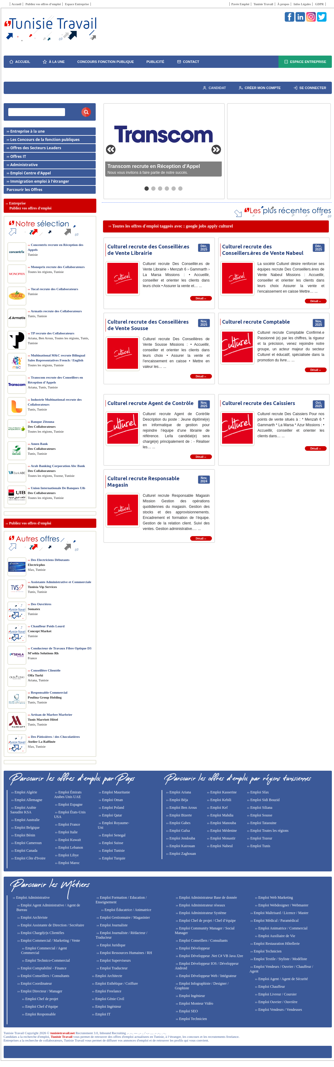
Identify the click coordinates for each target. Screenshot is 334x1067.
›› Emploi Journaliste (112, 925)
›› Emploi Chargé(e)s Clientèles (40, 933)
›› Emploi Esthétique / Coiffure (114, 983)
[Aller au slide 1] (146, 188)
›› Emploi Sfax (257, 792)
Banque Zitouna (41, 421)
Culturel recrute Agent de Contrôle (150, 403)
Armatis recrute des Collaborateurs (55, 311)
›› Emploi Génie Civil (107, 999)
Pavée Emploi (240, 4)
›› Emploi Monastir (221, 838)
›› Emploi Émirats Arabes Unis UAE (68, 794)
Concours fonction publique (105, 62)
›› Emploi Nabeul (219, 846)
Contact (188, 62)
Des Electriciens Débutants (49, 560)
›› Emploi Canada (23, 850)
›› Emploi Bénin (22, 835)
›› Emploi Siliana (259, 807)
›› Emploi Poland (111, 807)
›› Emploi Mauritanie (114, 792)
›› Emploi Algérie (23, 792)
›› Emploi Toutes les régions (267, 830)
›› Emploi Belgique (25, 827)
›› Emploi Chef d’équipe (39, 1006)
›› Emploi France (67, 824)
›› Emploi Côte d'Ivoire (28, 858)
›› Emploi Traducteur (112, 968)
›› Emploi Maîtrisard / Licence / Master (278, 913)
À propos (283, 4)
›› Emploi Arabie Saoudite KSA (23, 809)
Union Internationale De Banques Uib (56, 488)
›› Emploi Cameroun (26, 843)
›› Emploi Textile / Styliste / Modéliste (278, 959)
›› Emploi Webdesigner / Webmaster (281, 905)
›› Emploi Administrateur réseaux (200, 905)
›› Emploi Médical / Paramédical (273, 920)
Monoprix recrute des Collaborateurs (56, 267)
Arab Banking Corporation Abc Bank (56, 466)
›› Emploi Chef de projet (39, 999)
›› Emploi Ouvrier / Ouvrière (276, 1002)
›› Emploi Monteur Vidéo (194, 1003)
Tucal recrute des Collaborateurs (53, 289)
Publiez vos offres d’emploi (43, 4)
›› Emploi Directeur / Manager (40, 991)
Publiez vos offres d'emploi (30, 523)
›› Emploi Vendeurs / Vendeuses (278, 1009)
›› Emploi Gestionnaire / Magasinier (123, 917)
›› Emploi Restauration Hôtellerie (274, 943)
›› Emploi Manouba (221, 823)
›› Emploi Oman (110, 800)
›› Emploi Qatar (110, 815)
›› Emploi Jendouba (180, 838)
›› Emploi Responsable (38, 1014)
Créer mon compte (260, 88)
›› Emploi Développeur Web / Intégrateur (205, 976)
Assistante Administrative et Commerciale (59, 582)
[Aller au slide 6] (180, 188)
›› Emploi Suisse (110, 843)
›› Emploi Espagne (68, 804)
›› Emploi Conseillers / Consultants (43, 976)
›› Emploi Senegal (111, 835)
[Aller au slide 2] (153, 188)
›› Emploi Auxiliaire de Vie (274, 936)
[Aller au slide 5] (173, 188)
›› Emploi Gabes (177, 823)
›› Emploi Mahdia (219, 815)
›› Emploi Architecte (106, 976)
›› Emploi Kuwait (67, 840)
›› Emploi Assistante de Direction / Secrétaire (50, 925)
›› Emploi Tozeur (259, 838)
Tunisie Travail (263, 4)
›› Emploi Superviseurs (113, 960)
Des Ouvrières (40, 604)
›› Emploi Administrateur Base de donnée (206, 897)
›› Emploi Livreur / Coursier (275, 994)
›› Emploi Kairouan (180, 846)
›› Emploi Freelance (106, 991)
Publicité (155, 62)
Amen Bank (38, 444)
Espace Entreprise (77, 4)
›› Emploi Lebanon (68, 847)
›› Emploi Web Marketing (273, 897)
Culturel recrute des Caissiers (258, 403)
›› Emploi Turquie (111, 858)
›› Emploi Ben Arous (181, 807)
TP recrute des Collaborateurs (51, 333)
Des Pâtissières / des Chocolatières (54, 736)
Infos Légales (302, 4)
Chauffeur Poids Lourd (46, 626)
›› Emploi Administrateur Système (200, 913)
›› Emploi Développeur (192, 948)
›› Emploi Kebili (218, 800)
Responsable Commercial (47, 692)
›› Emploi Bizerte (178, 815)
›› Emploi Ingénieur (106, 1006)
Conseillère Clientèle (44, 670)
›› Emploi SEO (186, 1011)
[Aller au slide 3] (160, 188)
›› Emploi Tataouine (261, 823)
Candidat (214, 88)
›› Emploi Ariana (178, 792)
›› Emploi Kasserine (221, 792)
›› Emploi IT (101, 1014)
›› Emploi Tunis (258, 846)
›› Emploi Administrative (31, 897)
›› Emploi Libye (66, 855)
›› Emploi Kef (217, 807)
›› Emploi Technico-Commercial (45, 960)
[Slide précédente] (111, 149)
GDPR (319, 4)
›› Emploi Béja (176, 800)
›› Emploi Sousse (259, 815)
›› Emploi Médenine (221, 830)
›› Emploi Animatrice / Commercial (280, 928)
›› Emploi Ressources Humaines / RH (124, 953)
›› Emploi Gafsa (177, 830)
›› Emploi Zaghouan (180, 853)
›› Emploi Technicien (191, 1019)
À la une (54, 62)
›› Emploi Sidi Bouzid (262, 800)
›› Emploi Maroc (67, 863)
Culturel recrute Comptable (256, 322)
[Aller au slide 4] (167, 188)
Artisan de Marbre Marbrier (50, 714)
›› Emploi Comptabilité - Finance (42, 968)
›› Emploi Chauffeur (269, 986)
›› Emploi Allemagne (26, 800)
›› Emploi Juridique (110, 945)
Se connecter (309, 88)
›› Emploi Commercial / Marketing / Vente (48, 940)
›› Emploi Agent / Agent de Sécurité (281, 979)
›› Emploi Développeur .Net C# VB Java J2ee (209, 956)
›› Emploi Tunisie (111, 850)
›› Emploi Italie (66, 832)
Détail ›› (201, 298)
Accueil (16, 4)
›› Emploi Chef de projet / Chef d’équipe (205, 920)
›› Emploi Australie (25, 820)
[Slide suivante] (216, 149)
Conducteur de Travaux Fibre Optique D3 (60, 648)
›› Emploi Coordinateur (34, 983)
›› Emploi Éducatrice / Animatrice (125, 910)
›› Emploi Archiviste (32, 917)
